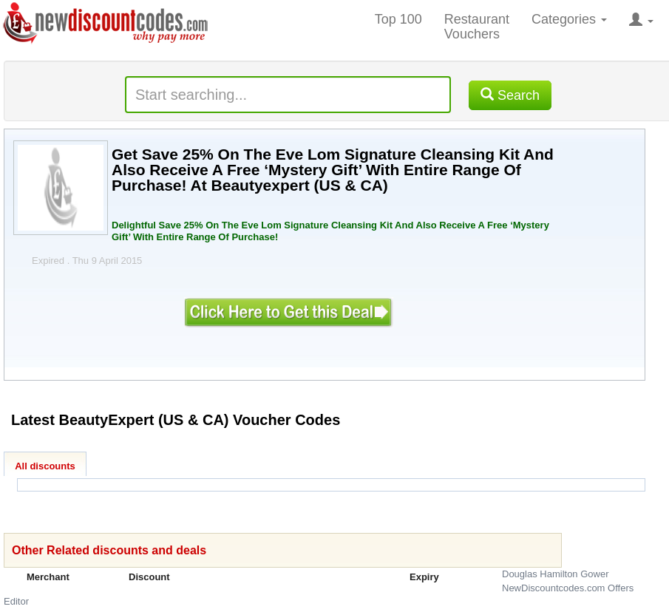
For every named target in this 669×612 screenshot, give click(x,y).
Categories (569, 19)
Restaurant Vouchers (476, 26)
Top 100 (398, 19)
